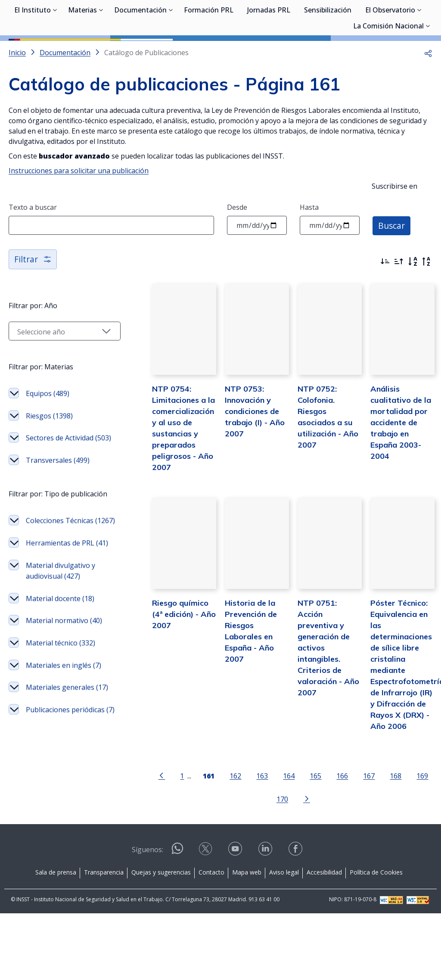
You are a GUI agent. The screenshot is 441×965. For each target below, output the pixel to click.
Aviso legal (284, 923)
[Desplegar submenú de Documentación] (171, 51)
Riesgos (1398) (49, 455)
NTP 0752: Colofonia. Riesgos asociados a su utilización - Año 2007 (323, 455)
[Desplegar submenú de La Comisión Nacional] (428, 67)
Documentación (140, 52)
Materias (82, 52)
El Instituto (32, 52)
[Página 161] (201, 827)
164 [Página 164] (281, 827)
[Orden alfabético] (413, 300)
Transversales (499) (58, 510)
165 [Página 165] (308, 827)
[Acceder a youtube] (236, 903)
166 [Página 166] (334, 827)
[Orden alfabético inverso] (426, 300)
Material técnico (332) (60, 736)
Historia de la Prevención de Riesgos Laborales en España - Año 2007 (247, 676)
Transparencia (104, 923)
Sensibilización (327, 52)
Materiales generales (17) (60, 798)
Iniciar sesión (399, 19)
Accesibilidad (324, 923)
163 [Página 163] (254, 827)
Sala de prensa (55, 923)
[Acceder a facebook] (296, 903)
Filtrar (33, 298)
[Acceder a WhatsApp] (177, 904)
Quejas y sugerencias (161, 923)
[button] (428, 91)
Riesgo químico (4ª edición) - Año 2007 (168, 665)
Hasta (309, 246)
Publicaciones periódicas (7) (48, 831)
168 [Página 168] (388, 827)
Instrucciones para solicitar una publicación (79, 209)
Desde (237, 246)
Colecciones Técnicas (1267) (59, 587)
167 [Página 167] (361, 827)
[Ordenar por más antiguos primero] (399, 300)
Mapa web (246, 923)
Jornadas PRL (268, 52)
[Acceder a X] (206, 903)
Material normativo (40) (57, 709)
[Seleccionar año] (56, 370)
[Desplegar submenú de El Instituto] (55, 51)
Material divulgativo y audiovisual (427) (60, 653)
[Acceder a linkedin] (266, 903)
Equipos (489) (47, 433)
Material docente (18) (60, 681)
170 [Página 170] (274, 850)
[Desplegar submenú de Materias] (101, 51)
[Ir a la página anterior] (154, 827)
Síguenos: (147, 901)
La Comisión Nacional (388, 68)
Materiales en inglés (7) (58, 764)
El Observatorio (390, 52)
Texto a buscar (33, 246)
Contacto (211, 923)
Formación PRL (208, 52)
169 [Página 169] (414, 827)
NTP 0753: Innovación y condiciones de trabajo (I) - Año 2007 (243, 455)
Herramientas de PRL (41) (60, 620)
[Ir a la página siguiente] (298, 849)
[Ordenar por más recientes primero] (385, 300)
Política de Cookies (376, 923)
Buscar (392, 264)
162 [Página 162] (227, 827)
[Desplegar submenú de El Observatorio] (419, 51)
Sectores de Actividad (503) (59, 483)
